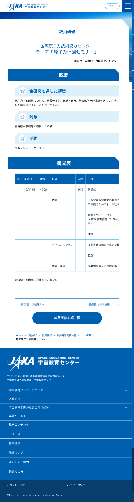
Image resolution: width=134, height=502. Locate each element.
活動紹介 (32, 335)
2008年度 (86, 335)
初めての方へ (17, 471)
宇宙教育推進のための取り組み (29, 407)
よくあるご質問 (19, 462)
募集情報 (14, 443)
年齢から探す (17, 416)
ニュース (14, 434)
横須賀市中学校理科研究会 (100, 304)
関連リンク (16, 453)
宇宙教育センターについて (26, 390)
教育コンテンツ (19, 424)
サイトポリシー (78, 485)
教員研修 (47, 335)
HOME (19, 335)
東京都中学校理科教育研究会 (33, 304)
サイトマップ (17, 485)
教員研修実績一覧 (67, 318)
